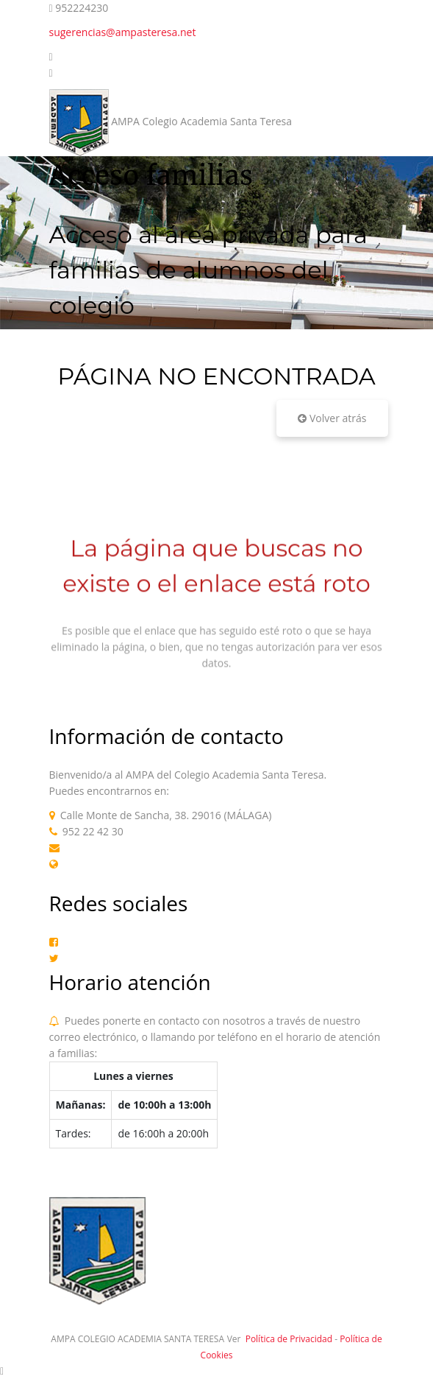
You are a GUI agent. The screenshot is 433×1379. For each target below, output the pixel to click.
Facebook (86, 942)
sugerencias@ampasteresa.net (122, 32)
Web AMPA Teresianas (117, 864)
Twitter (81, 958)
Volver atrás (332, 418)
